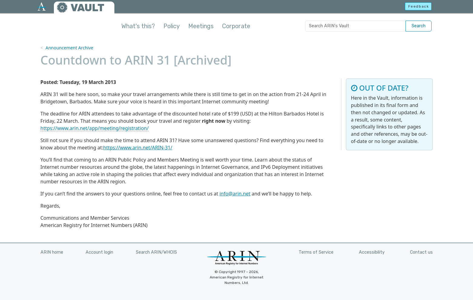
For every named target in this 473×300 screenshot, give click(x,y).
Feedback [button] (418, 6)
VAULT (87, 8)
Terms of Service (316, 252)
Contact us (421, 252)
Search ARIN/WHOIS (156, 252)
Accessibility (372, 252)
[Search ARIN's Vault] (355, 26)
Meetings (201, 26)
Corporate (236, 26)
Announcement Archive (69, 48)
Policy (171, 26)
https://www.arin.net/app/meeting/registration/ (95, 128)
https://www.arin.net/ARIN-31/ (137, 147)
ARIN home (52, 252)
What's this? (138, 26)
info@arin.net (234, 193)
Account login (99, 252)
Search (418, 25)
